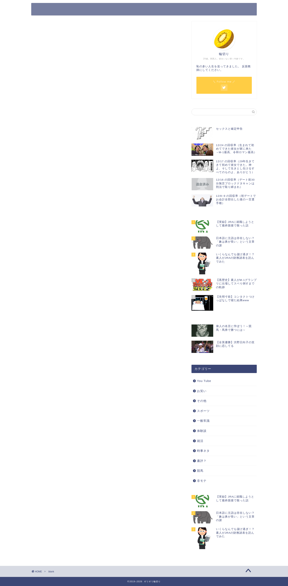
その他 (202, 400)
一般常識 (203, 420)
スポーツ (203, 411)
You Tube (204, 381)
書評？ (202, 460)
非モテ (202, 480)
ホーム (174, 9)
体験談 (202, 430)
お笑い (202, 391)
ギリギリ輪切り (54, 9)
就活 (200, 441)
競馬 (200, 470)
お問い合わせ (231, 9)
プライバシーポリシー (201, 9)
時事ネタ (203, 450)
